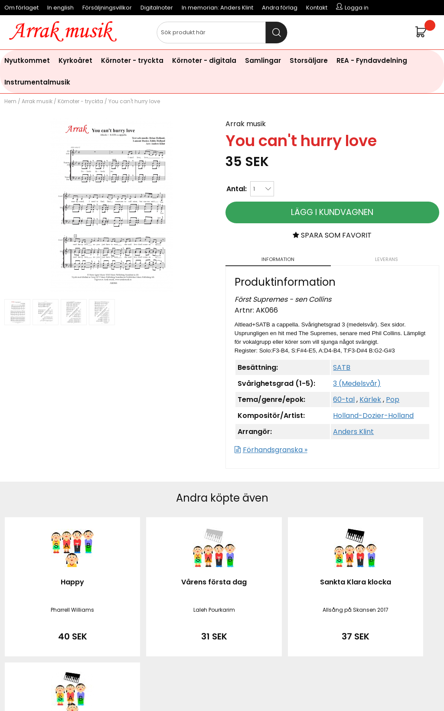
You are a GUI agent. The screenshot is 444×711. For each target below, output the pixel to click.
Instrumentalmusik (37, 82)
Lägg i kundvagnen (332, 212)
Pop (392, 399)
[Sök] (222, 32)
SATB (341, 367)
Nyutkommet (27, 60)
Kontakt (316, 7)
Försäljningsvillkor (107, 7)
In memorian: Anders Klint (217, 7)
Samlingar (263, 60)
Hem (10, 101)
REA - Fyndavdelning (371, 60)
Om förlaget (21, 7)
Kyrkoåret (75, 60)
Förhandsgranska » (275, 450)
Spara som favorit (332, 235)
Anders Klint (353, 432)
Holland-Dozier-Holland (373, 416)
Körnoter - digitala (204, 60)
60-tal (344, 399)
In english (60, 7)
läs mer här (293, 689)
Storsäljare (309, 60)
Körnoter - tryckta (132, 60)
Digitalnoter (156, 7)
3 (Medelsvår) (357, 383)
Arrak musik (37, 101)
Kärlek (370, 399)
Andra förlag (279, 7)
